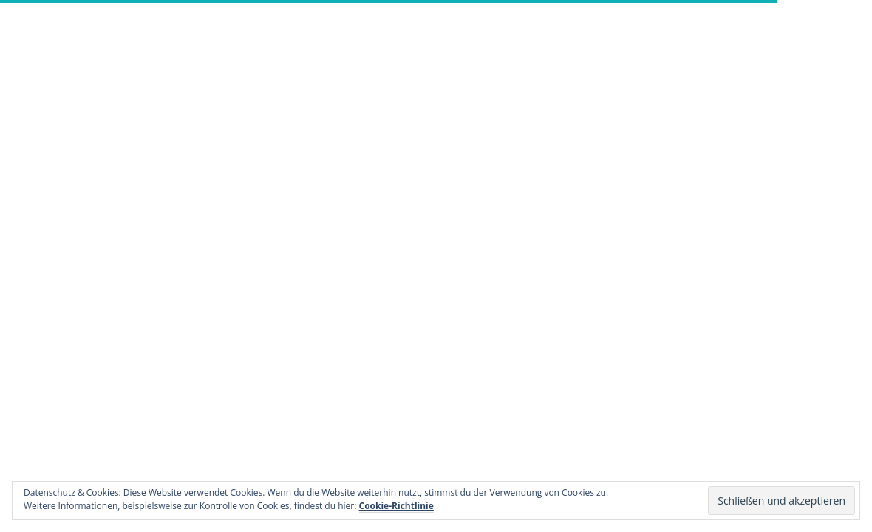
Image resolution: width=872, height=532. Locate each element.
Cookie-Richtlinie (396, 505)
